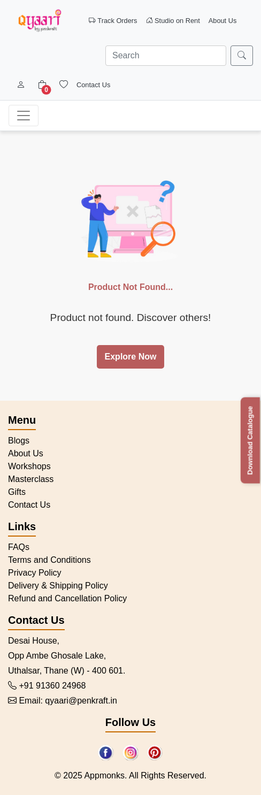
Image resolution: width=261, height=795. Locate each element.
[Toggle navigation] (24, 115)
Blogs (18, 440)
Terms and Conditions (49, 559)
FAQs (18, 547)
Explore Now (131, 356)
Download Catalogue (250, 440)
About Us (223, 21)
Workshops (29, 466)
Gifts (17, 491)
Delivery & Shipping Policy (58, 585)
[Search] (165, 55)
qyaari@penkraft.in (81, 700)
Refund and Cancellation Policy (67, 598)
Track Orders (113, 21)
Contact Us (93, 85)
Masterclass (30, 479)
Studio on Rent (173, 21)
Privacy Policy (35, 572)
